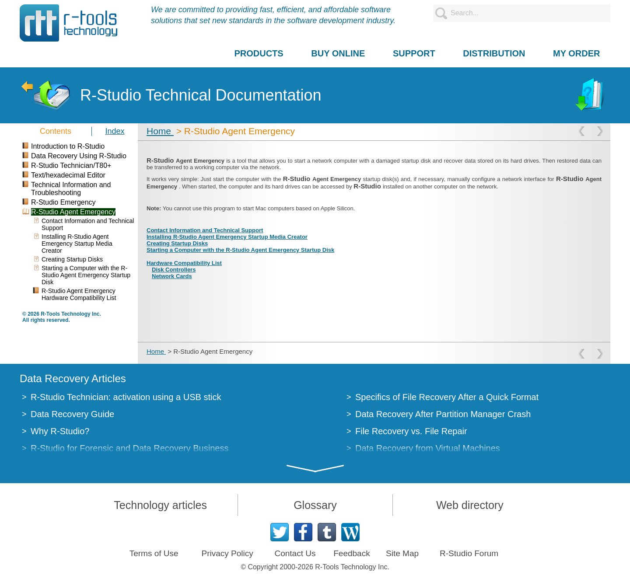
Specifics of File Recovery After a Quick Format (447, 397)
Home (160, 131)
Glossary (315, 505)
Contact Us (294, 553)
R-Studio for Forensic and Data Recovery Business (129, 448)
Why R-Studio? (60, 431)
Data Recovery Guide (72, 414)
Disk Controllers (174, 269)
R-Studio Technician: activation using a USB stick (126, 397)
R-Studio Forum (469, 553)
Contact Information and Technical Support (205, 230)
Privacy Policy (227, 553)
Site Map (402, 553)
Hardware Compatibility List (184, 263)
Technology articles (160, 505)
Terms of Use (154, 553)
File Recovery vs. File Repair (411, 431)
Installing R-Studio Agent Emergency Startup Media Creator (227, 236)
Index (115, 131)
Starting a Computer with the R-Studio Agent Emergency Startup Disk (240, 250)
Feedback (351, 553)
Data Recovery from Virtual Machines (427, 448)
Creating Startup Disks (177, 243)
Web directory (470, 505)
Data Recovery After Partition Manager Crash (443, 414)
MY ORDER (576, 53)
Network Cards (172, 276)
